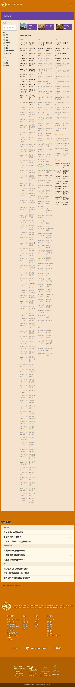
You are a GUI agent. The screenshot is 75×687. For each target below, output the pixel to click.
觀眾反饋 (25, 626)
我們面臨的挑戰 (12, 633)
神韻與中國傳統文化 (53, 635)
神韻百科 (50, 616)
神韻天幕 (49, 628)
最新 (24, 619)
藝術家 (9, 637)
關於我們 (25, 622)
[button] (37, 532)
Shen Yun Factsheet (10, 629)
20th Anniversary (13, 619)
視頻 (24, 616)
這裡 (18, 585)
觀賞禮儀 (10, 639)
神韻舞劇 (49, 633)
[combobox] (10, 28)
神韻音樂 (49, 622)
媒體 (24, 628)
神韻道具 (49, 631)
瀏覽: (4, 32)
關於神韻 (10, 616)
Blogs (37, 624)
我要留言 (58, 648)
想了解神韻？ (11, 622)
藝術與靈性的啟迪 (13, 635)
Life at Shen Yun (13, 626)
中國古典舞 (50, 619)
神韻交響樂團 (11, 624)
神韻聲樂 (49, 624)
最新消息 (37, 619)
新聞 (36, 616)
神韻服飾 (49, 626)
